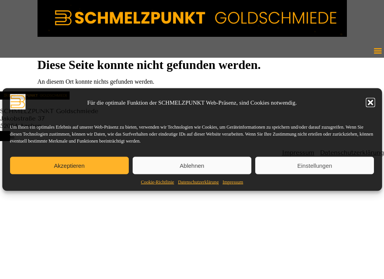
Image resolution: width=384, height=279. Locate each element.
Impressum (232, 182)
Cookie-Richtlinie (157, 182)
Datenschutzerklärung (198, 182)
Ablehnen (192, 165)
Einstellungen (314, 165)
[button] (370, 103)
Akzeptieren (69, 165)
